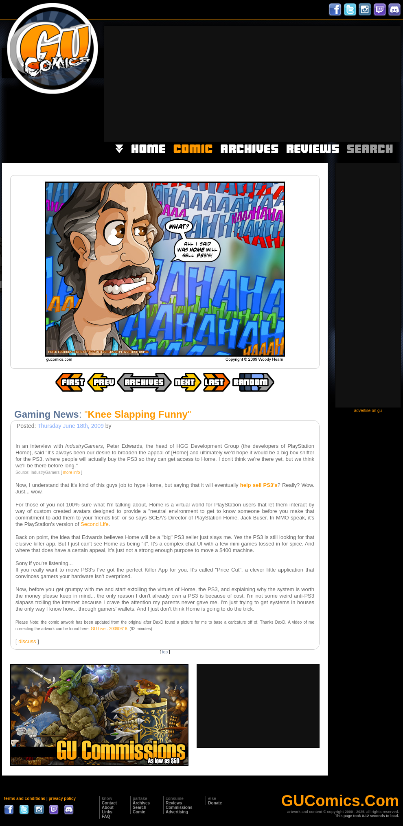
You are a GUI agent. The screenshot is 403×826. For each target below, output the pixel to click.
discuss (27, 641)
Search (139, 807)
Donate (215, 803)
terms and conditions (24, 798)
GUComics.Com (340, 800)
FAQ (106, 816)
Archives (141, 803)
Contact (109, 803)
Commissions (179, 807)
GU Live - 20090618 (109, 629)
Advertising (177, 812)
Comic (139, 812)
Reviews (174, 803)
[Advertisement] (307, 83)
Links (107, 812)
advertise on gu (368, 410)
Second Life (95, 524)
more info (71, 472)
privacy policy (62, 798)
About (108, 807)
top (165, 652)
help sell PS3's (259, 485)
